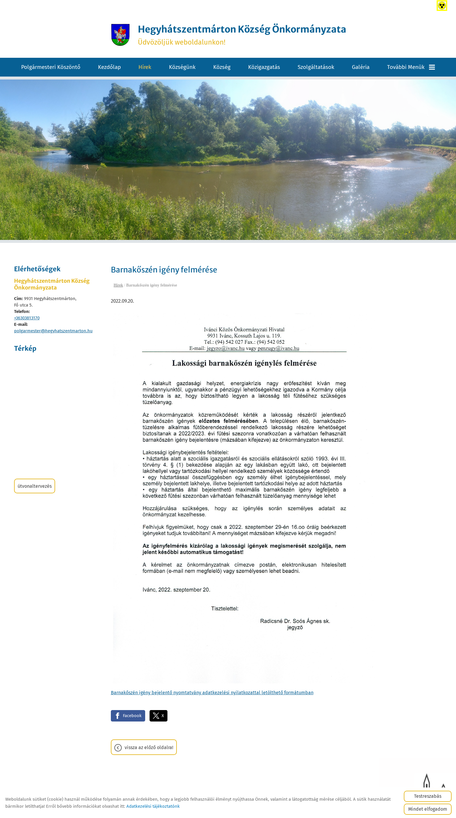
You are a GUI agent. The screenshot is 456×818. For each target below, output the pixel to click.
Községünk (182, 67)
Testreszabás (427, 796)
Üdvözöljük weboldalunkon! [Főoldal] (242, 34)
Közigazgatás (264, 67)
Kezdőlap (109, 67)
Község (221, 67)
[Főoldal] (118, 35)
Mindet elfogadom (427, 809)
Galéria (360, 67)
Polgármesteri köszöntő (50, 67)
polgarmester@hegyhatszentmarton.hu (53, 331)
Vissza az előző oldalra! (149, 748)
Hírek (144, 67)
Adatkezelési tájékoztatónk (153, 806)
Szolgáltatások (316, 67)
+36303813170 (27, 318)
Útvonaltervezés (35, 486)
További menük (411, 67)
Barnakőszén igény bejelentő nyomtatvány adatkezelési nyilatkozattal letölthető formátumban (212, 692)
